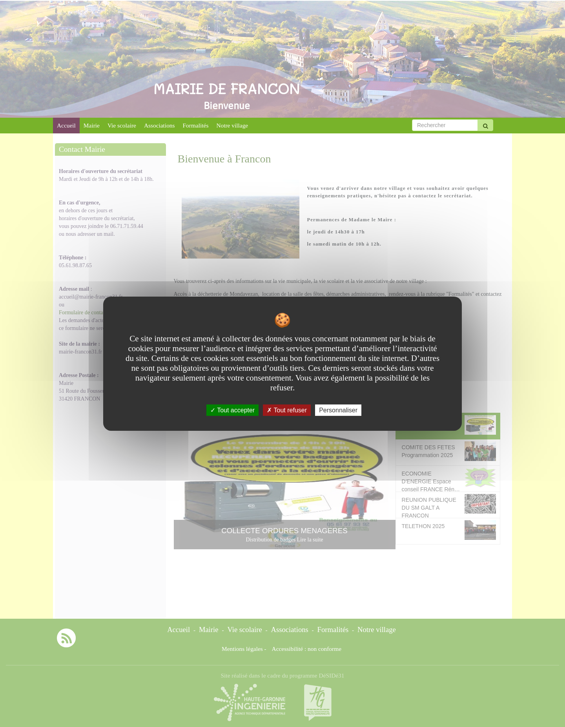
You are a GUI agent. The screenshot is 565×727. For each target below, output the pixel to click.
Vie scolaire (122, 125)
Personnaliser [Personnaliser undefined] (338, 409)
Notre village (232, 125)
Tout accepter (232, 409)
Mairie (92, 125)
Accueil (66, 125)
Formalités (196, 125)
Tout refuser (287, 409)
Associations (159, 125)
